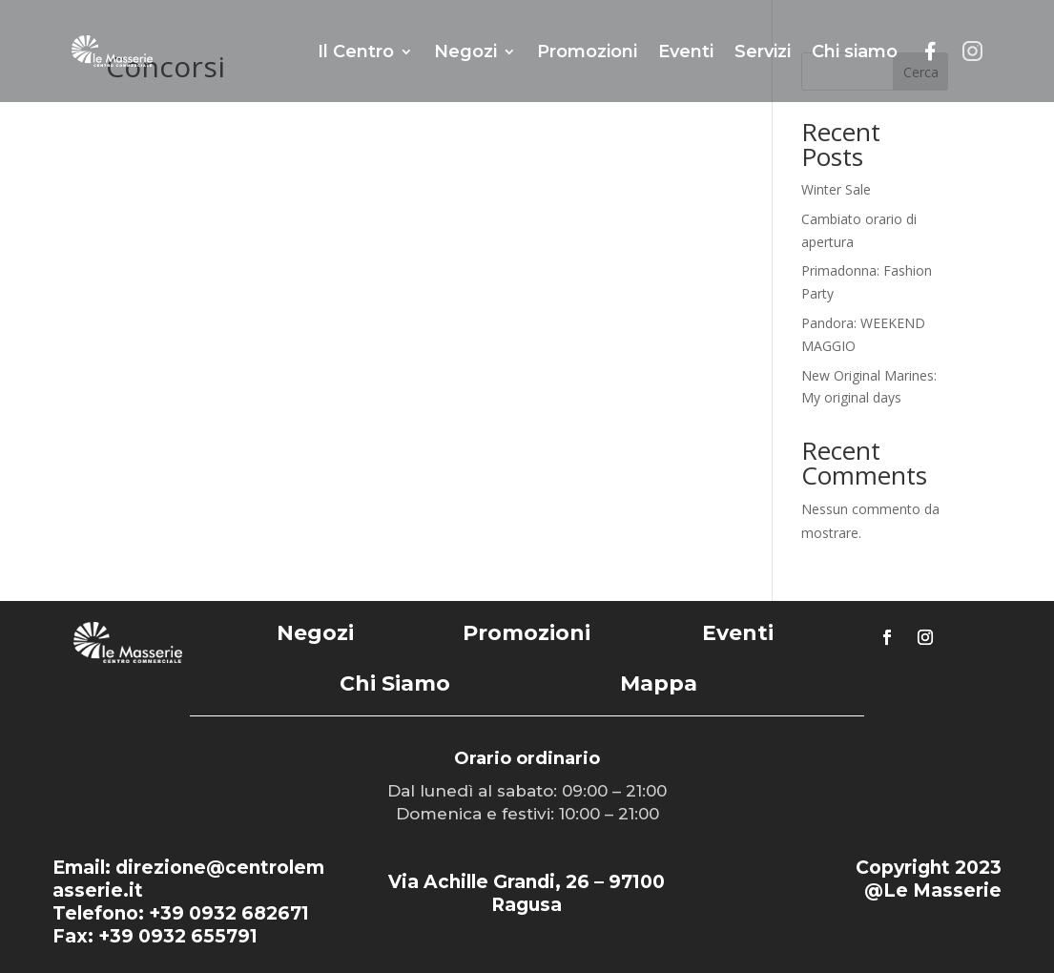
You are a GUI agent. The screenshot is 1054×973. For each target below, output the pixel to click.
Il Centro (356, 51)
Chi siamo (855, 51)
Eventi (685, 51)
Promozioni (587, 51)
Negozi (465, 51)
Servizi (762, 51)
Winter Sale (836, 189)
